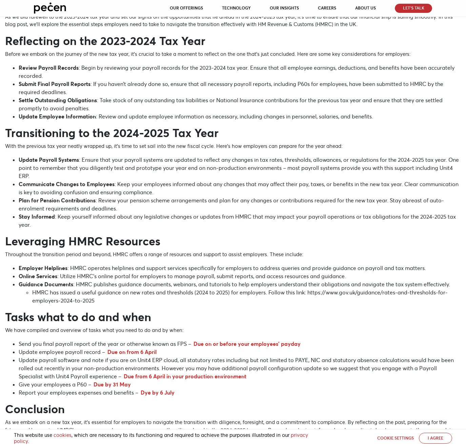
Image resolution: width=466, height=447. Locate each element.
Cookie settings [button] (395, 438)
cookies (63, 435)
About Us (365, 7)
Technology (236, 7)
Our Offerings (186, 7)
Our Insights (284, 7)
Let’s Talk (413, 7)
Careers (327, 7)
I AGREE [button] (435, 438)
